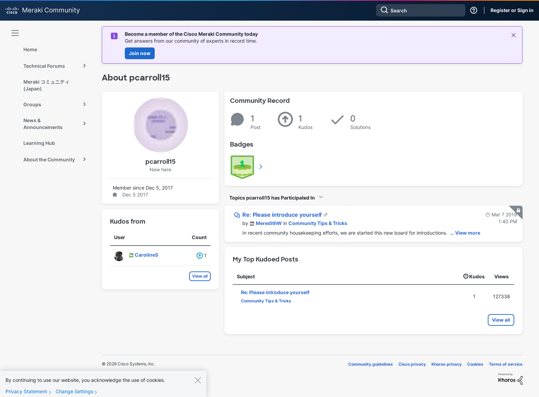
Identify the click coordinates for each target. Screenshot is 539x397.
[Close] (197, 386)
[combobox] (420, 10)
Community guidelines (370, 364)
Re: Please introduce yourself (282, 214)
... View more (465, 233)
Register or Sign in (512, 10)
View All (261, 166)
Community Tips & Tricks (317, 223)
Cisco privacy (412, 364)
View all (200, 276)
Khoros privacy (446, 364)
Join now (140, 53)
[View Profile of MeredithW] (269, 223)
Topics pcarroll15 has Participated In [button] (272, 198)
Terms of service (505, 364)
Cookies (475, 364)
